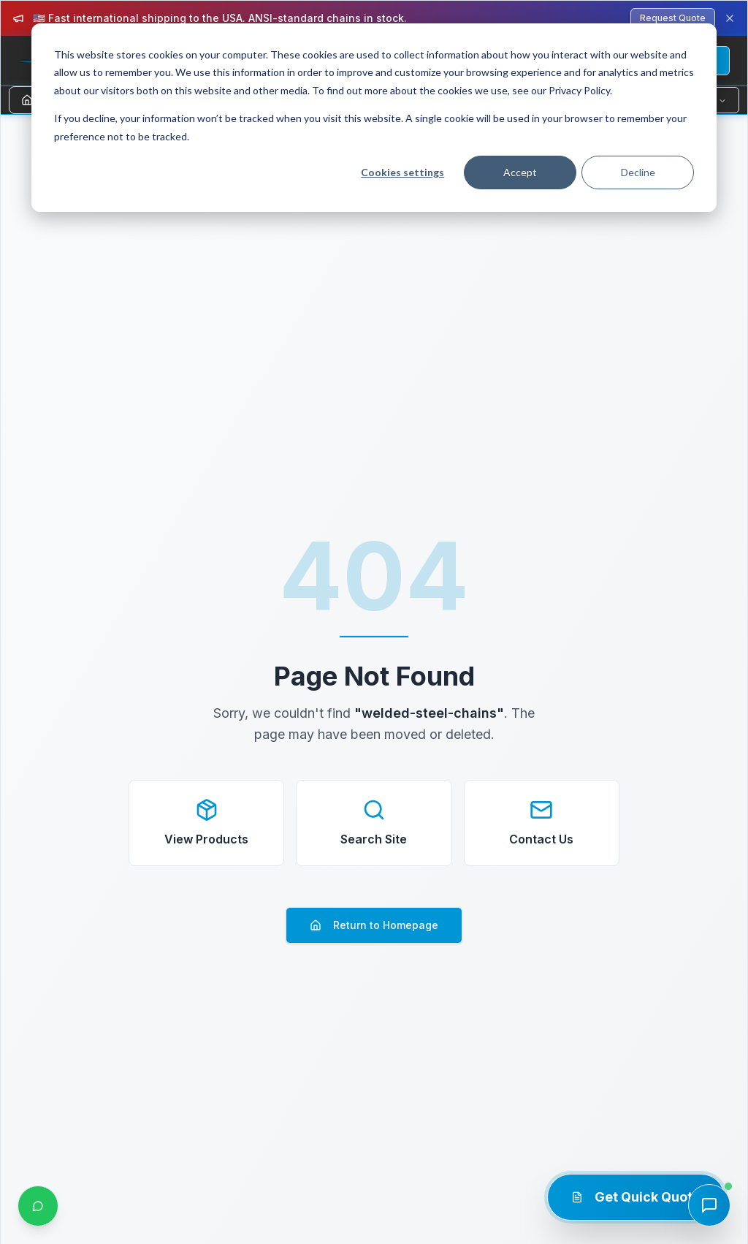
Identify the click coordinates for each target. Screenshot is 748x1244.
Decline (638, 172)
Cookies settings (402, 172)
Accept (520, 172)
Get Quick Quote (636, 1197)
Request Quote (673, 17)
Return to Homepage (374, 925)
